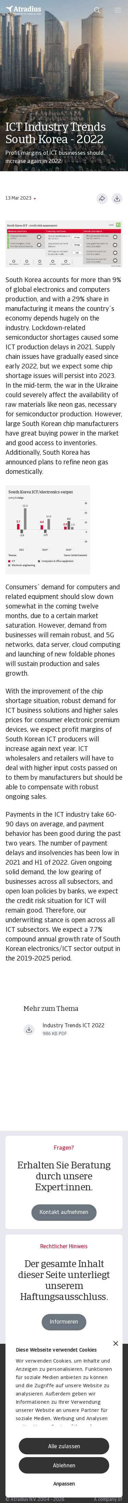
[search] (97, 10)
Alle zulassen (64, 1447)
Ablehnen (64, 1466)
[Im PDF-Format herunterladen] (117, 198)
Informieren (64, 1329)
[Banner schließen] (115, 1344)
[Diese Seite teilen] (102, 198)
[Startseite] (23, 10)
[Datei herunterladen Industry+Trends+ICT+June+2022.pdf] (29, 1029)
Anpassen (64, 1484)
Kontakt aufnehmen (64, 1212)
